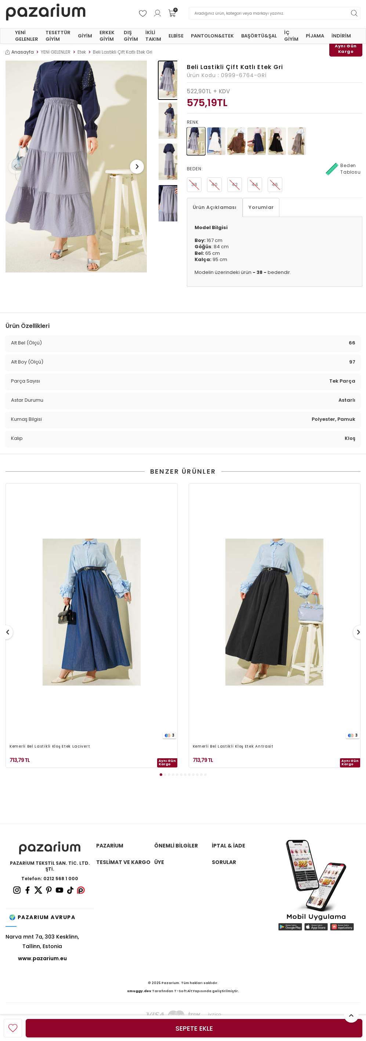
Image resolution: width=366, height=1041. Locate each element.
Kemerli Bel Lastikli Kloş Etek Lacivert (50, 746)
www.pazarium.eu (42, 958)
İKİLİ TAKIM (153, 35)
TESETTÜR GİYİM (58, 35)
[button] (18, 167)
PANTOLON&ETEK (212, 35)
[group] (76, 167)
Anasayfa (20, 52)
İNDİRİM (341, 35)
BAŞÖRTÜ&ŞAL (259, 35)
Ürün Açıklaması (215, 207)
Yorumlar (261, 207)
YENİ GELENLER (26, 35)
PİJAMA (315, 35)
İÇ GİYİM (291, 35)
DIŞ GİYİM (131, 35)
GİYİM (85, 35)
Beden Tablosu (343, 169)
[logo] (46, 13)
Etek (81, 52)
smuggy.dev (139, 991)
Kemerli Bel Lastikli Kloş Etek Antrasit (233, 746)
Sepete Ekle (194, 1028)
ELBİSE (176, 35)
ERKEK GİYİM (107, 35)
